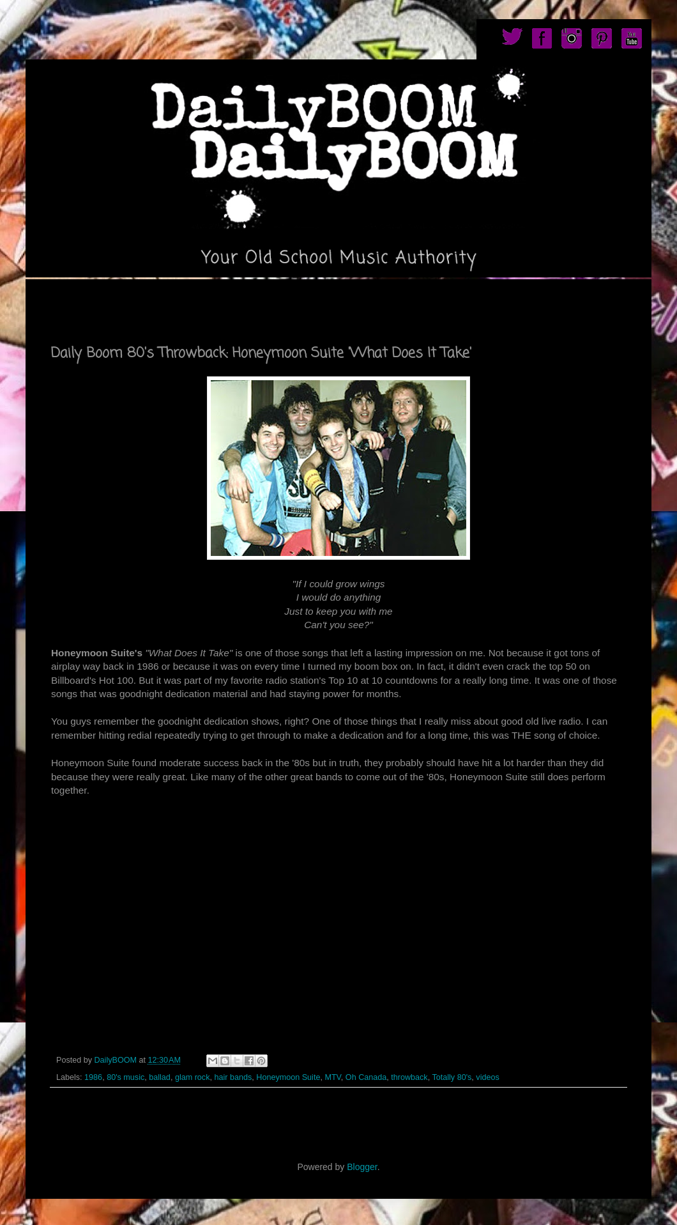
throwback (409, 1077)
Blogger (362, 1167)
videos (487, 1077)
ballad (160, 1077)
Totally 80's (451, 1077)
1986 (93, 1077)
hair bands (233, 1077)
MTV (332, 1077)
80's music (125, 1077)
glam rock (192, 1077)
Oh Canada (366, 1077)
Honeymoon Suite (288, 1077)
